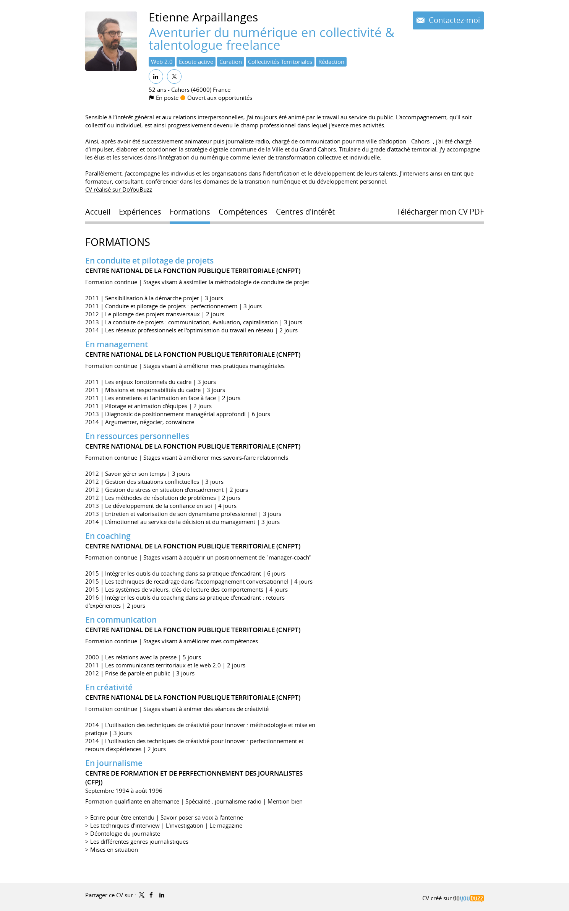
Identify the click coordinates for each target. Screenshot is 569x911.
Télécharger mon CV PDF (440, 212)
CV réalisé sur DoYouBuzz (118, 189)
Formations (117, 242)
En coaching (108, 535)
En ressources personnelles (137, 436)
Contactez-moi (453, 20)
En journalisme (114, 763)
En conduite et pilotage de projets (149, 260)
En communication (121, 619)
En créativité (109, 687)
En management (116, 344)
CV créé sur (452, 898)
